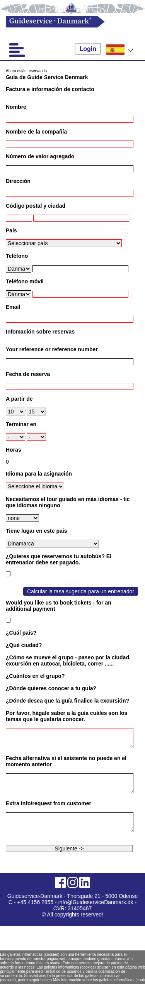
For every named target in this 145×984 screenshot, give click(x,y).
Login (87, 49)
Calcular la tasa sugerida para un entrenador (80, 591)
